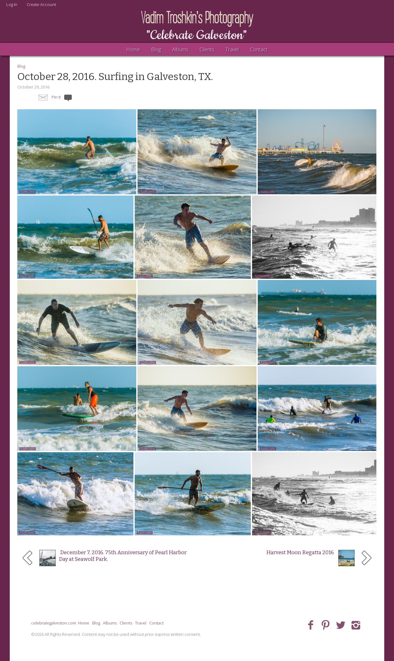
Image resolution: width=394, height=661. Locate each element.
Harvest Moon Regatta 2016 (300, 552)
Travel (232, 49)
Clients (207, 49)
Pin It (56, 97)
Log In (11, 4)
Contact (258, 49)
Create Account (41, 4)
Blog (156, 49)
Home (133, 49)
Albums (180, 49)
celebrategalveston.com (53, 623)
